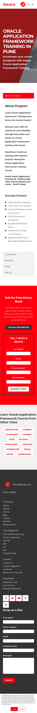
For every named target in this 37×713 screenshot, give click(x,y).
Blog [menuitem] (5, 515)
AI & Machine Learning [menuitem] (13, 534)
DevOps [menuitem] (6, 540)
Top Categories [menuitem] (10, 530)
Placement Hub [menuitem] (10, 582)
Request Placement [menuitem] (12, 588)
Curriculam (10, 254)
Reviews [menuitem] (6, 521)
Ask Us (8, 272)
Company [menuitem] (8, 501)
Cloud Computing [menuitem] (11, 537)
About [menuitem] (6, 505)
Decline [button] (23, 709)
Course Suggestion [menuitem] (11, 566)
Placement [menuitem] (8, 578)
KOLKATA (23, 439)
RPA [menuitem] (5, 550)
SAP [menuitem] (5, 544)
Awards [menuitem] (6, 509)
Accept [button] (14, 709)
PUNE (11, 439)
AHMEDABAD (11, 444)
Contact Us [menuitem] (8, 563)
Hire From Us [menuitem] (9, 585)
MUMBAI (27, 434)
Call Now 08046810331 (18, 327)
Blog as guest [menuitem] (9, 524)
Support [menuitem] (7, 559)
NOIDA (27, 449)
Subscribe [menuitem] (7, 569)
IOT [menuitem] (4, 547)
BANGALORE (12, 429)
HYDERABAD (12, 434)
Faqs (7, 266)
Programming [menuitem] (9, 553)
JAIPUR (9, 454)
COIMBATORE (13, 449)
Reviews (9, 260)
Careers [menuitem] (6, 518)
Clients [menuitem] (6, 512)
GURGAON (27, 444)
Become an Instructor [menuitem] (13, 572)
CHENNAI (27, 429)
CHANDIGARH (24, 454)
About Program (13, 95)
